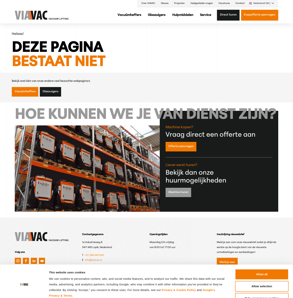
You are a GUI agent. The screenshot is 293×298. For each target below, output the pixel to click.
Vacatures (224, 3)
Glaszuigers (156, 15)
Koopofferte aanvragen (259, 14)
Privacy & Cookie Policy (179, 272)
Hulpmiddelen (182, 15)
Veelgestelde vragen (201, 3)
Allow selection (262, 268)
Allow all (262, 256)
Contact (240, 3)
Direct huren (228, 14)
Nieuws (165, 3)
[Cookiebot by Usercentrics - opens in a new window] (24, 291)
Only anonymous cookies (262, 280)
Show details (195, 290)
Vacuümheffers (129, 15)
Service (205, 15)
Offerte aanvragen (181, 146)
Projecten (179, 3)
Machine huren (178, 192)
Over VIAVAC (148, 3)
